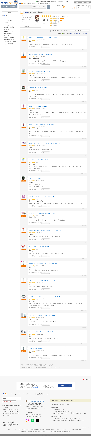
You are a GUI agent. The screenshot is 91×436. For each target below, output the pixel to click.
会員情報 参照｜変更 (9, 27)
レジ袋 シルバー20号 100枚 (35, 348)
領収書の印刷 (60, 431)
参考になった (45, 47)
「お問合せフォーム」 (38, 387)
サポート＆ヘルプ (12, 429)
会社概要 (19, 429)
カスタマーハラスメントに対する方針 (70, 429)
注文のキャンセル (8, 31)
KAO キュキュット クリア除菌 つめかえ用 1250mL (41, 54)
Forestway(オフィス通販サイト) (51, 1)
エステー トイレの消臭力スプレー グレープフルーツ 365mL (43, 37)
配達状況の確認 (8, 33)
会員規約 (48, 429)
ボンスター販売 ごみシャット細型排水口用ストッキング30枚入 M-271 (45, 230)
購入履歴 (35, 431)
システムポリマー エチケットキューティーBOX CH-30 (42, 213)
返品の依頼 (6, 35)
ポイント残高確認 (8, 44)
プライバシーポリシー (56, 429)
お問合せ (61, 1)
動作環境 (81, 429)
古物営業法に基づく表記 (39, 429)
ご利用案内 (65, 1)
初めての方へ (39, 1)
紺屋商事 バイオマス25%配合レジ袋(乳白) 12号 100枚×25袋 (43, 263)
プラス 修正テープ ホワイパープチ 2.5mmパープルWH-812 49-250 (45, 143)
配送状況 (40, 431)
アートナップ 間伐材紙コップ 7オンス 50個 (39, 71)
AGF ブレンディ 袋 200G (35, 178)
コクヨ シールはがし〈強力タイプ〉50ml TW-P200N (41, 124)
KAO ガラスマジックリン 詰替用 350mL (38, 159)
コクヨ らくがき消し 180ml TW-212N (38, 106)
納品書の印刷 (67, 431)
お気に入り (7, 15)
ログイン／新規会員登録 (82, 2)
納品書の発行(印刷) (9, 37)
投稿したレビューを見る (10, 41)
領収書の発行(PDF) (9, 39)
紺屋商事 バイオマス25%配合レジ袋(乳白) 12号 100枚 (42, 280)
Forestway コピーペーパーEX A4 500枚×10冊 (39, 246)
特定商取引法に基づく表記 (27, 429)
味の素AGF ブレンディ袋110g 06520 (38, 87)
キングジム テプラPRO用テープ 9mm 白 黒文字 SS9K (42, 315)
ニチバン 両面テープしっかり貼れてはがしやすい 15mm (42, 196)
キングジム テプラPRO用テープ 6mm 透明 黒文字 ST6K (42, 332)
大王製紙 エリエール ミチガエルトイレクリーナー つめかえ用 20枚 (45, 296)
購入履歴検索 (7, 29)
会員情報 (30, 431)
